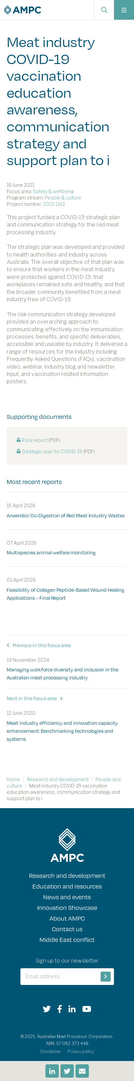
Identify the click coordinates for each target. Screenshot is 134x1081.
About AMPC (67, 918)
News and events (67, 897)
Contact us (67, 929)
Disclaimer (50, 1051)
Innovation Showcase (67, 907)
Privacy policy (81, 1051)
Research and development (58, 779)
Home (13, 779)
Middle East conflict (67, 939)
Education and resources (67, 886)
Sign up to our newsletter (67, 961)
